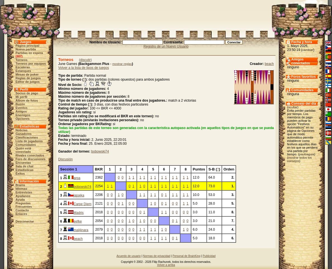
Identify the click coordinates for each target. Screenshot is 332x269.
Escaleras (23, 67)
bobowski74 (100, 151)
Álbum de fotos (27, 100)
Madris (79, 213)
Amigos (21, 111)
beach (269, 64)
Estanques (23, 70)
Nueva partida (26, 49)
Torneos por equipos (31, 63)
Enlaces (21, 214)
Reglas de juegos (28, 78)
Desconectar (25, 221)
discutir (85, 60)
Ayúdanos (23, 196)
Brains (20, 185)
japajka (79, 195)
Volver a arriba (166, 264)
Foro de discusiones (31, 159)
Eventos (22, 107)
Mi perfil (21, 97)
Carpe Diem (82, 204)
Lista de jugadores (29, 141)
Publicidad (209, 256)
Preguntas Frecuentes (24, 205)
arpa (77, 178)
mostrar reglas (122, 64)
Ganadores (24, 133)
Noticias (22, 130)
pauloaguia (306, 154)
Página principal (27, 45)
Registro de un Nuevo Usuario (166, 46)
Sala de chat (25, 166)
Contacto (22, 210)
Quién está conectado (23, 150)
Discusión (65, 159)
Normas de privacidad (156, 256)
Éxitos (20, 173)
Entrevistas (24, 192)
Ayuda (20, 199)
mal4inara (81, 230)
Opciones (23, 118)
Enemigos (23, 115)
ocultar (292, 107)
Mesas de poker (27, 74)
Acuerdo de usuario (128, 256)
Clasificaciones (27, 137)
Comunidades (26, 144)
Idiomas (21, 188)
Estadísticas (25, 170)
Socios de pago (27, 93)
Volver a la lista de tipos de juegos (83, 68)
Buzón (20, 104)
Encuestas (23, 162)
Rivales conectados (30, 155)
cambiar (307, 50)
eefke (78, 221)
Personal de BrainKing (187, 256)
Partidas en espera (29, 53)
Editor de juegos (28, 81)
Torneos (22, 60)
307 (19, 56)
